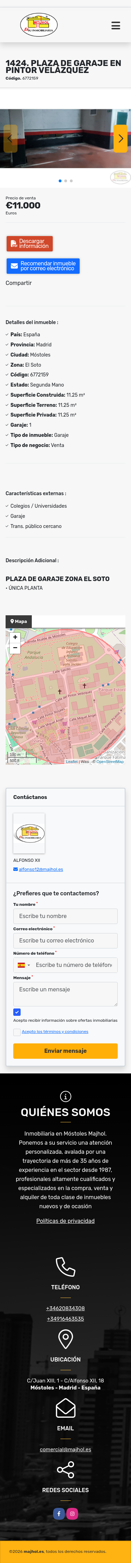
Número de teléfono (35, 953)
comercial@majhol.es (65, 1449)
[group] (65, 138)
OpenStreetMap (110, 762)
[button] (60, 180)
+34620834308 (65, 1308)
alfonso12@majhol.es (41, 869)
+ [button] (15, 638)
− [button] (15, 648)
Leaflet (72, 762)
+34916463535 (65, 1319)
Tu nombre (25, 904)
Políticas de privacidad (65, 1221)
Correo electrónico (34, 929)
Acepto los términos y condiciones (55, 1031)
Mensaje (23, 978)
